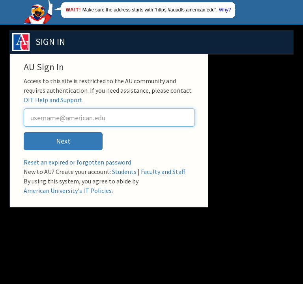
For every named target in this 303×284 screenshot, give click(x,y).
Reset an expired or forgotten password (77, 162)
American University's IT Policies (68, 190)
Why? (225, 10)
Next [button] (63, 141)
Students (124, 172)
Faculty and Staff (163, 172)
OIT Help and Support (53, 100)
